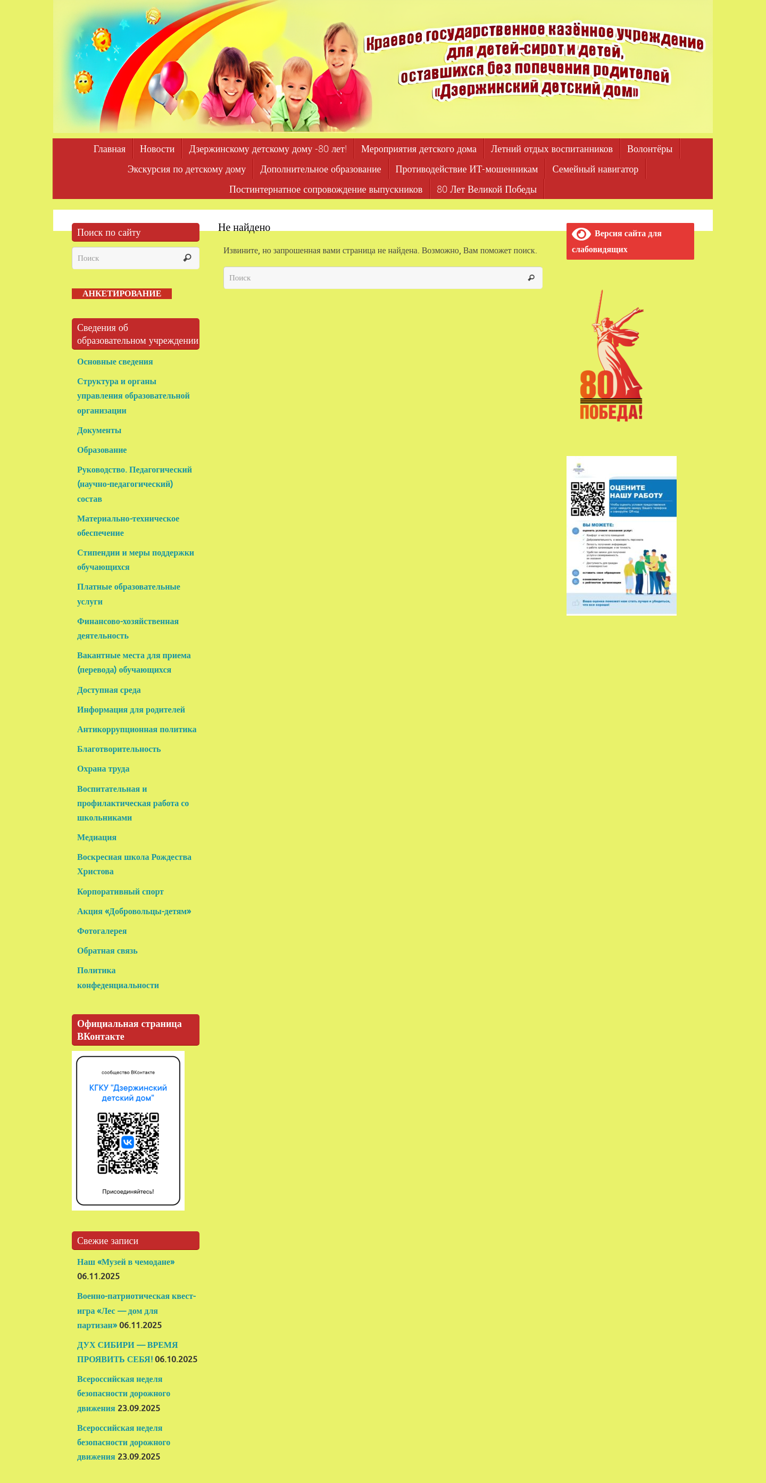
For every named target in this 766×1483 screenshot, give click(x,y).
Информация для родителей (131, 710)
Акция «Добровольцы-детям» (134, 911)
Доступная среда (109, 690)
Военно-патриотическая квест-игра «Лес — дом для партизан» (136, 1310)
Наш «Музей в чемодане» (125, 1262)
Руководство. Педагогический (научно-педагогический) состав (134, 484)
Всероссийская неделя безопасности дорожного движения (123, 1393)
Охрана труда (103, 769)
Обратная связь (107, 951)
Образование (103, 450)
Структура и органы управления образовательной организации (133, 396)
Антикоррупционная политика (136, 729)
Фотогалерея (102, 931)
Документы (99, 430)
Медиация (96, 837)
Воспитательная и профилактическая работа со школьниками (133, 803)
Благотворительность (119, 749)
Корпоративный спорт (120, 892)
